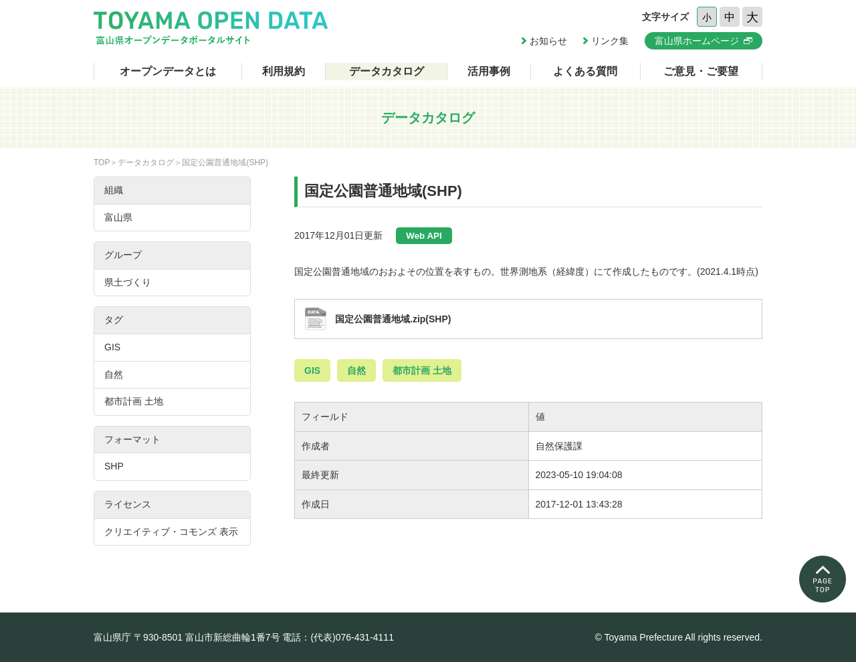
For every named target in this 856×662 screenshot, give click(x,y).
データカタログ (386, 71)
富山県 (118, 217)
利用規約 (283, 71)
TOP (102, 162)
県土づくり (127, 282)
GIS (312, 370)
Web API (423, 236)
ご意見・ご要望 (700, 71)
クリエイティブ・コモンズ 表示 (171, 531)
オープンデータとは (168, 71)
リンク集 (610, 40)
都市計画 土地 (422, 370)
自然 (356, 370)
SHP (114, 466)
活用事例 (488, 71)
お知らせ (548, 40)
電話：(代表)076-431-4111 (338, 637)
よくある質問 (585, 71)
